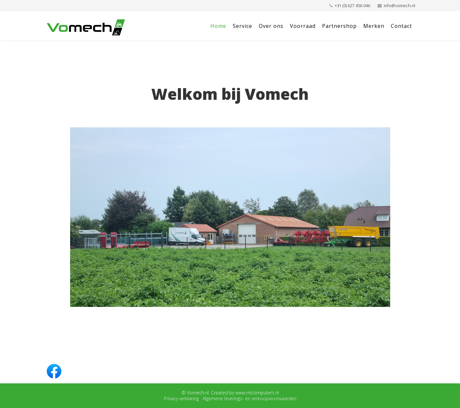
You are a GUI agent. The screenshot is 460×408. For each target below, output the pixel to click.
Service (242, 25)
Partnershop (339, 25)
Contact (401, 25)
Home (218, 25)
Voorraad (303, 25)
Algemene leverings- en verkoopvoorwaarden (249, 398)
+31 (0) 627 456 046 (352, 5)
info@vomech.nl (399, 5)
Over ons (271, 25)
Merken (373, 25)
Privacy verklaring (181, 398)
